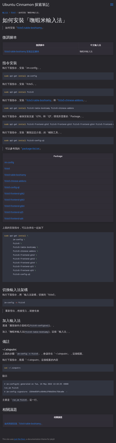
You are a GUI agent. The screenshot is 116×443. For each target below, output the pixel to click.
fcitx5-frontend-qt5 (14, 212)
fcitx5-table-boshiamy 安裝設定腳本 (22, 51)
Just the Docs (19, 439)
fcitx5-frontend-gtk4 (14, 205)
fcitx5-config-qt (12, 187)
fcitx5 (13, 12)
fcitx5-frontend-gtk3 (14, 199)
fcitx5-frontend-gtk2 (14, 193)
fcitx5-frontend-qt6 (14, 218)
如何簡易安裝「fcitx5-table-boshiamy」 (24, 423)
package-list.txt (30, 148)
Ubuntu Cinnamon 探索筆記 (25, 4)
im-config (9, 162)
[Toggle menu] (112, 4)
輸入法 (5, 12)
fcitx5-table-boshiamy (29, 27)
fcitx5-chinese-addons (70, 100)
